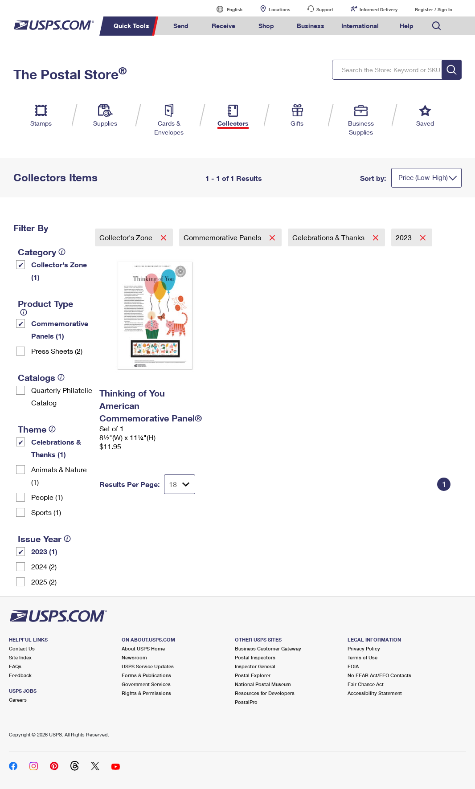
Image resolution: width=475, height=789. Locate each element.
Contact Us (22, 648)
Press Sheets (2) (56, 351)
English (225, 9)
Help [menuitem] (407, 25)
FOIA (353, 666)
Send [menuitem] (180, 25)
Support (324, 9)
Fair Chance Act (366, 684)
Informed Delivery (378, 9)
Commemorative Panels (223, 237)
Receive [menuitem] (223, 25)
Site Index (20, 657)
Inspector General (255, 666)
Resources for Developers (265, 693)
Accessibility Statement (375, 693)
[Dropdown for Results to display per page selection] (179, 484)
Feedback (20, 675)
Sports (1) (46, 512)
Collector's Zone (126, 237)
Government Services (146, 684)
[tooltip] (62, 251)
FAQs (15, 666)
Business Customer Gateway (268, 648)
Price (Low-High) (423, 177)
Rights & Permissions (146, 693)
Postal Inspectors (255, 657)
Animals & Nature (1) (59, 475)
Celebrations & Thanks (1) (56, 447)
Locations (279, 9)
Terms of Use (362, 657)
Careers (18, 700)
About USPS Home (143, 648)
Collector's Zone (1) (59, 270)
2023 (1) (44, 551)
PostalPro (246, 702)
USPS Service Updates (148, 666)
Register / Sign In (433, 9)
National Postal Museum (263, 684)
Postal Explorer (252, 675)
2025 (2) (44, 581)
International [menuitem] (360, 25)
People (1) (47, 497)
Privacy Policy (364, 648)
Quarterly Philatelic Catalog (61, 396)
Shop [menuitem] (266, 25)
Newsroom (134, 657)
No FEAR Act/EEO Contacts (379, 675)
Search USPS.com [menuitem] (437, 26)
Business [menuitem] (310, 25)
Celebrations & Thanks (329, 237)
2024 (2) (44, 566)
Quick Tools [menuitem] (131, 25)
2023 (405, 237)
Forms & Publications (146, 675)
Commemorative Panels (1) (59, 329)
